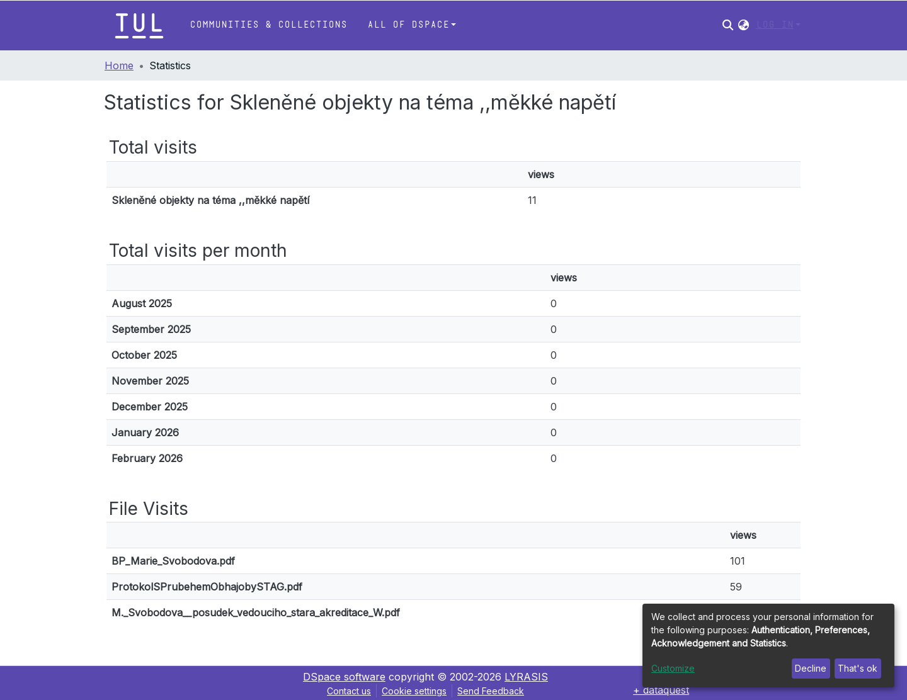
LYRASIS (526, 676)
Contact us (349, 691)
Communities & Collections (268, 25)
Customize (673, 668)
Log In (775, 25)
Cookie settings (414, 691)
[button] (743, 25)
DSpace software (344, 676)
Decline (810, 668)
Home (119, 65)
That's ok (857, 668)
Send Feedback (490, 691)
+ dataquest (661, 690)
